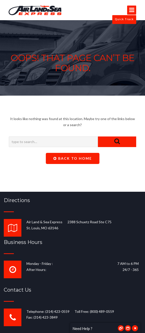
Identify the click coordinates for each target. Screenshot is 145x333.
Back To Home (72, 158)
